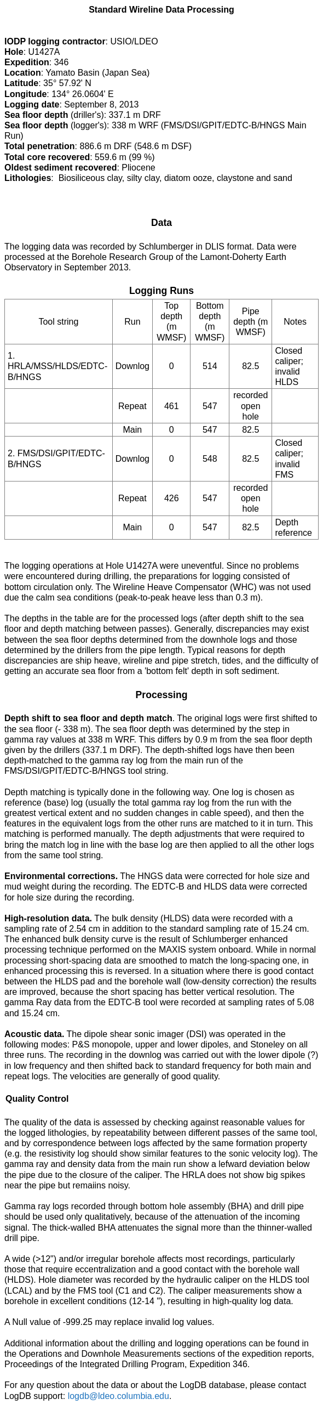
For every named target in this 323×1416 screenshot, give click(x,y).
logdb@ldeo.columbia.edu (118, 1396)
